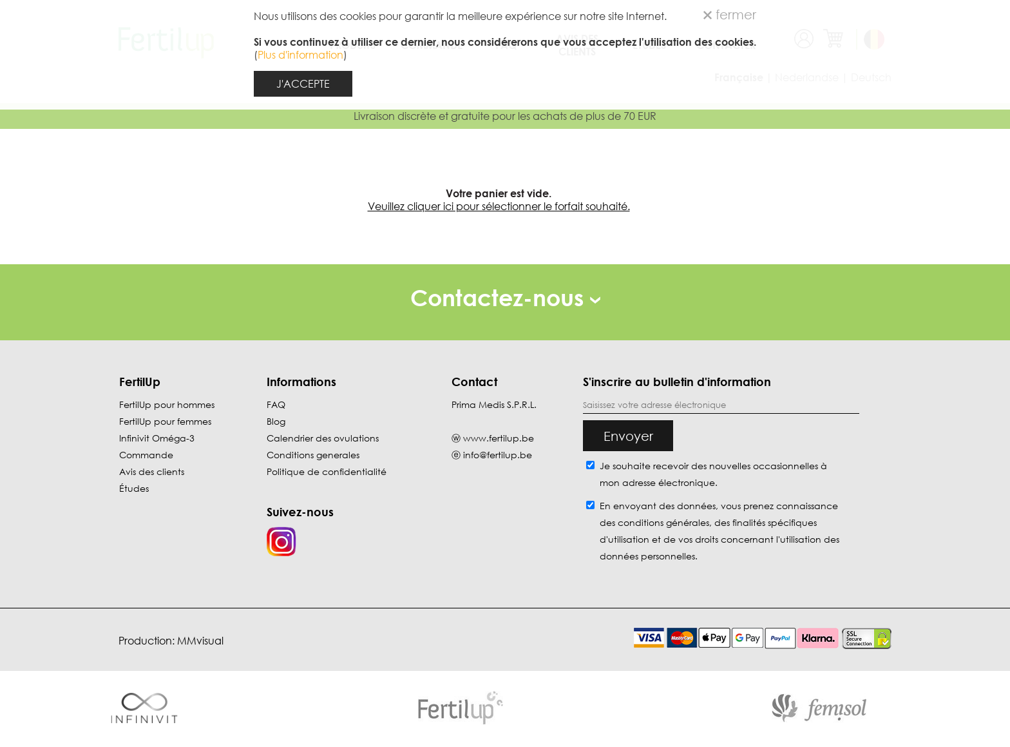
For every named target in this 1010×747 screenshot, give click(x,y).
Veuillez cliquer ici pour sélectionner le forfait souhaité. (499, 206)
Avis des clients (151, 471)
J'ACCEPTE (303, 83)
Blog (276, 421)
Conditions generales (313, 454)
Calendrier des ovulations (323, 437)
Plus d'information (300, 54)
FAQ (276, 404)
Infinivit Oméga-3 (157, 437)
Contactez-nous (505, 297)
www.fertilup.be (498, 437)
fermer (729, 14)
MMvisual (200, 640)
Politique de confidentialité (326, 471)
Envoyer (628, 435)
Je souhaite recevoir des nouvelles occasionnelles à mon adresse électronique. (713, 474)
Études (134, 488)
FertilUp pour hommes (166, 404)
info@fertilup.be (497, 454)
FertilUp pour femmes (165, 421)
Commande (146, 454)
